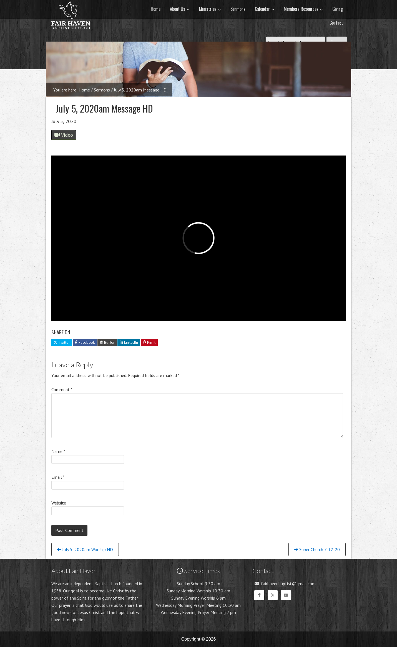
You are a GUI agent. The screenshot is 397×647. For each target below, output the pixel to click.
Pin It (149, 342)
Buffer (107, 342)
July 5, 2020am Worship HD (85, 549)
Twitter (62, 342)
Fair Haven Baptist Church (70, 34)
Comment (61, 389)
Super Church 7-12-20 (317, 549)
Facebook (85, 342)
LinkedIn (129, 342)
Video (63, 135)
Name (58, 451)
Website (58, 503)
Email (58, 477)
